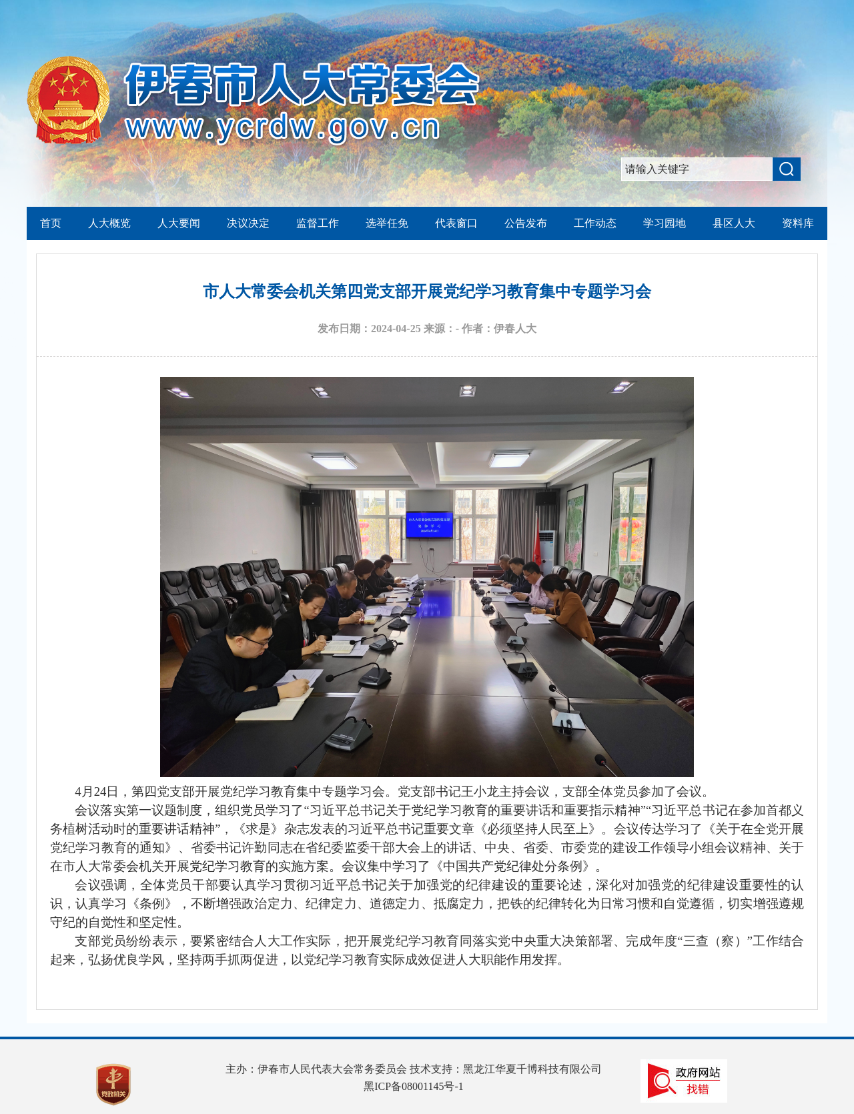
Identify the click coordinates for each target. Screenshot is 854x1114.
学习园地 (664, 223)
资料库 (798, 223)
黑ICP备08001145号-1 (414, 1086)
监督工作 (317, 223)
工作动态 (595, 223)
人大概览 (109, 223)
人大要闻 (178, 223)
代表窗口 (456, 223)
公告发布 (525, 223)
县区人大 (734, 223)
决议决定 (248, 223)
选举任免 (387, 223)
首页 (50, 223)
